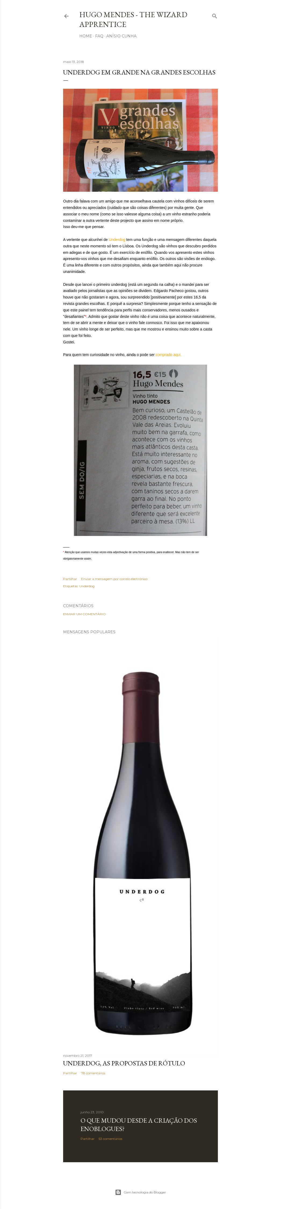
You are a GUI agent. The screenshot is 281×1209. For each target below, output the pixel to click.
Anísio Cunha (121, 36)
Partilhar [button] (70, 579)
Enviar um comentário (84, 614)
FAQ (99, 36)
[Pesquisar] (214, 15)
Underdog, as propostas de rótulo (124, 1063)
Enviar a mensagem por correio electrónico (114, 579)
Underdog (87, 586)
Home (85, 36)
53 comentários (110, 1139)
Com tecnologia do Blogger (140, 1192)
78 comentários (93, 1073)
